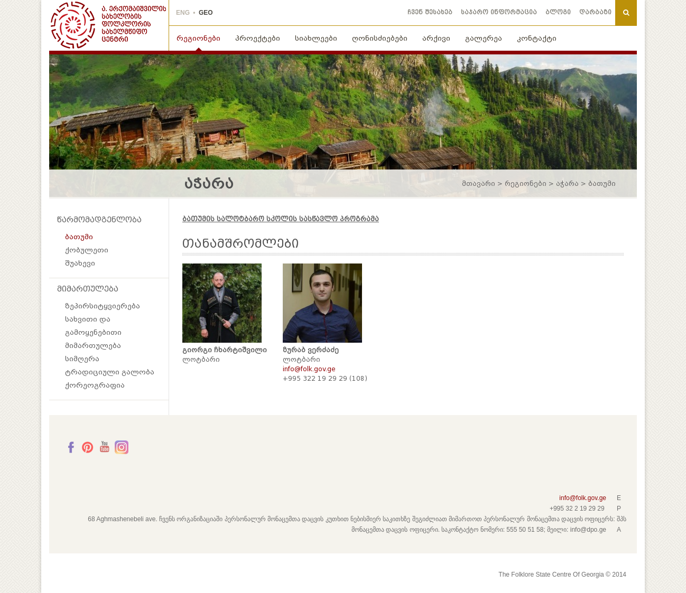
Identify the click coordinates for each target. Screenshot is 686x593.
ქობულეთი (86, 250)
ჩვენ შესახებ (429, 12)
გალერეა (483, 38)
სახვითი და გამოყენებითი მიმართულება (93, 332)
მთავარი (478, 183)
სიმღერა (82, 359)
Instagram (121, 447)
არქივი (436, 38)
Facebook (70, 447)
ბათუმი (79, 237)
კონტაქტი (537, 38)
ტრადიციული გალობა (109, 372)
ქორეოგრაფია (95, 385)
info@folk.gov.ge (582, 498)
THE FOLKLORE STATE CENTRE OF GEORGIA (109, 25)
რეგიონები (198, 38)
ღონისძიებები (379, 38)
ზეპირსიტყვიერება (102, 306)
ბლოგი (558, 12)
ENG (183, 12)
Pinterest (87, 447)
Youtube (104, 447)
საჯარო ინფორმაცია (499, 12)
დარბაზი (595, 12)
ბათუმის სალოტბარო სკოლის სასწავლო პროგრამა (280, 219)
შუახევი (80, 263)
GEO (206, 12)
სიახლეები (316, 38)
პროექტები (257, 38)
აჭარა (567, 183)
